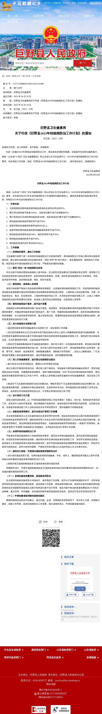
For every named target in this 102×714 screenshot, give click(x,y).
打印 (45, 522)
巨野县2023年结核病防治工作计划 (53, 183)
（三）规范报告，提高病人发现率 (22, 284)
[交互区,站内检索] (50, 63)
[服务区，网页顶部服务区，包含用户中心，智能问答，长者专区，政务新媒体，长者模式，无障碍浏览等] (72, 3)
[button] (12, 649)
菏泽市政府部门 (12, 657)
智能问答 (57, 3)
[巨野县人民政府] (51, 51)
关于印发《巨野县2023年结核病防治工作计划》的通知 (53, 133)
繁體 (74, 3)
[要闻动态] (63, 16)
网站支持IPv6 (95, 3)
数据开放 (63, 21)
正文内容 (37, 76)
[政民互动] (38, 21)
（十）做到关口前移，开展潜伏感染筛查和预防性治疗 (31, 451)
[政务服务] (13, 21)
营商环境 (65, 68)
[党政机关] (51, 669)
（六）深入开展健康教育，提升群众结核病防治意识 (30, 359)
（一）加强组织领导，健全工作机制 (23, 252)
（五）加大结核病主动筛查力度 (21, 324)
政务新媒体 (82, 3)
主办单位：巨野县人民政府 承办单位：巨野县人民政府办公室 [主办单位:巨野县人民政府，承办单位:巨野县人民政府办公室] (51, 674)
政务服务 (12, 21)
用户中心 (48, 3)
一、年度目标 (12, 204)
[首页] (13, 16)
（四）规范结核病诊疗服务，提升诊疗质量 (26, 304)
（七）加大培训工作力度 (18, 395)
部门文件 (26, 76)
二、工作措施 (12, 247)
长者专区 (66, 3)
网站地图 (51, 684)
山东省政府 (90, 650)
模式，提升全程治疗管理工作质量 (41, 411)
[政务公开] (89, 16)
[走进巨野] (38, 16)
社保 (44, 68)
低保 (56, 68)
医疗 (50, 68)
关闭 (60, 522)
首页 (8, 76)
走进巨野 (38, 15)
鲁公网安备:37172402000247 (51, 693)
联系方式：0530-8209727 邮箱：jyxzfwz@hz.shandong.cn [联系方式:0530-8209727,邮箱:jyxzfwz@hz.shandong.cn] (51, 680)
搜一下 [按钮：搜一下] (82, 63)
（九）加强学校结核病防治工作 (21, 431)
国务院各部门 (38, 650)
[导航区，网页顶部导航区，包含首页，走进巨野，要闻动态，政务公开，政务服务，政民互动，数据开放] (51, 18)
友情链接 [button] (91, 657)
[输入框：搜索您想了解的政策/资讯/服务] (43, 63)
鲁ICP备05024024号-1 (51, 690)
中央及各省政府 (12, 650)
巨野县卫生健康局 (53, 128)
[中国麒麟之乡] (20, 6)
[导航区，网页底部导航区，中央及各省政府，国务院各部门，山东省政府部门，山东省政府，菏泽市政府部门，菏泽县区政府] (51, 654)
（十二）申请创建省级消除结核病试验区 (25, 496)
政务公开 (89, 15)
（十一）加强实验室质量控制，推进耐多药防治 (28, 476)
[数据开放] (63, 21)
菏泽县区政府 (53, 657)
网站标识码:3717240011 (51, 697)
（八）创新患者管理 (15, 411)
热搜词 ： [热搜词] (36, 68)
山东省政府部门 (65, 650)
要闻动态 (63, 15)
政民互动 (38, 21)
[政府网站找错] (38, 709)
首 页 (13, 15)
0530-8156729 (67, 610)
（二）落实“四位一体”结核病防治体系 (24, 268)
